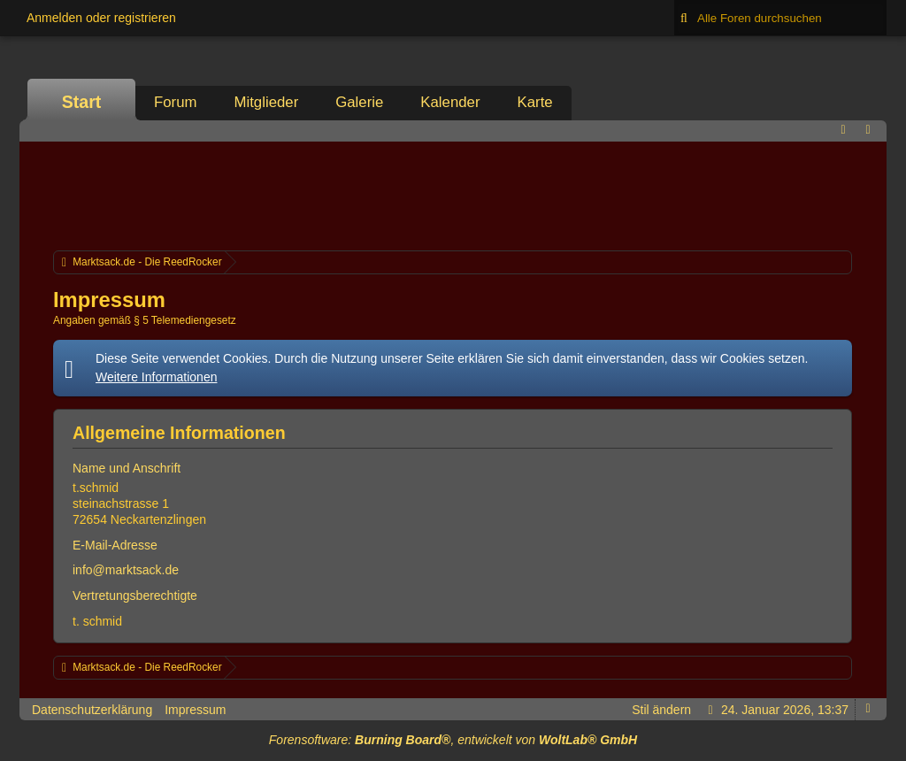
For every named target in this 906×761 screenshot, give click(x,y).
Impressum (195, 710)
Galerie (359, 102)
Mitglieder (266, 102)
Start (82, 101)
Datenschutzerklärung (92, 710)
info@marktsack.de (126, 570)
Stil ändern (661, 710)
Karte (535, 102)
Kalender (450, 102)
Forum (175, 102)
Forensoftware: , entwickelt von (453, 740)
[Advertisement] (453, 194)
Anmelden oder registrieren (101, 18)
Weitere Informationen (156, 377)
